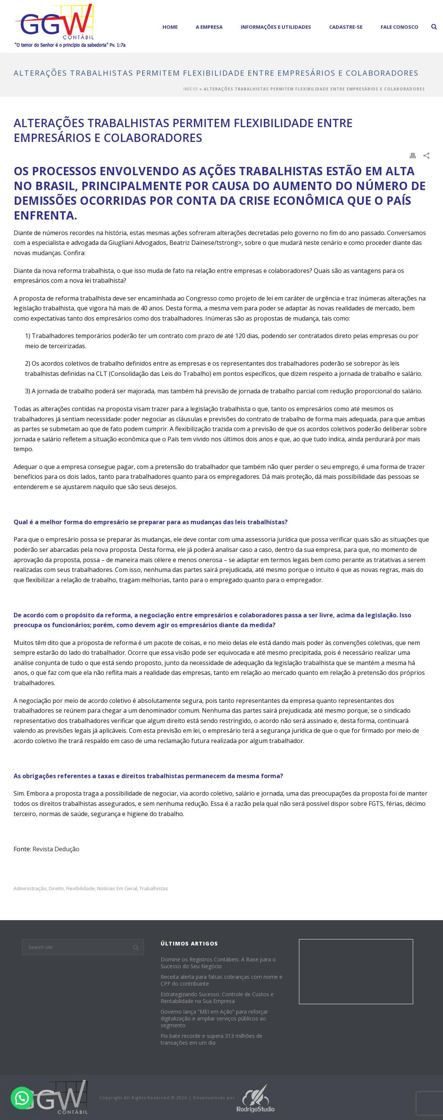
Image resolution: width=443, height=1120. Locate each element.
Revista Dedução (56, 849)
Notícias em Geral (117, 888)
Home (170, 26)
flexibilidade (80, 888)
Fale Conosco (399, 26)
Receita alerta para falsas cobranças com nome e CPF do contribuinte (221, 980)
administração (30, 888)
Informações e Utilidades (276, 26)
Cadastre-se (345, 26)
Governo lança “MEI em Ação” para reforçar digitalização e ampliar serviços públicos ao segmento (214, 1018)
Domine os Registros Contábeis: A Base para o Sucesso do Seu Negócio (218, 963)
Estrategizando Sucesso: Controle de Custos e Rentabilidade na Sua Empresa (217, 998)
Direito (56, 888)
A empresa (209, 26)
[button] (22, 1098)
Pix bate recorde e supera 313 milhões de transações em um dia (211, 1039)
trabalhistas (153, 888)
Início (190, 89)
